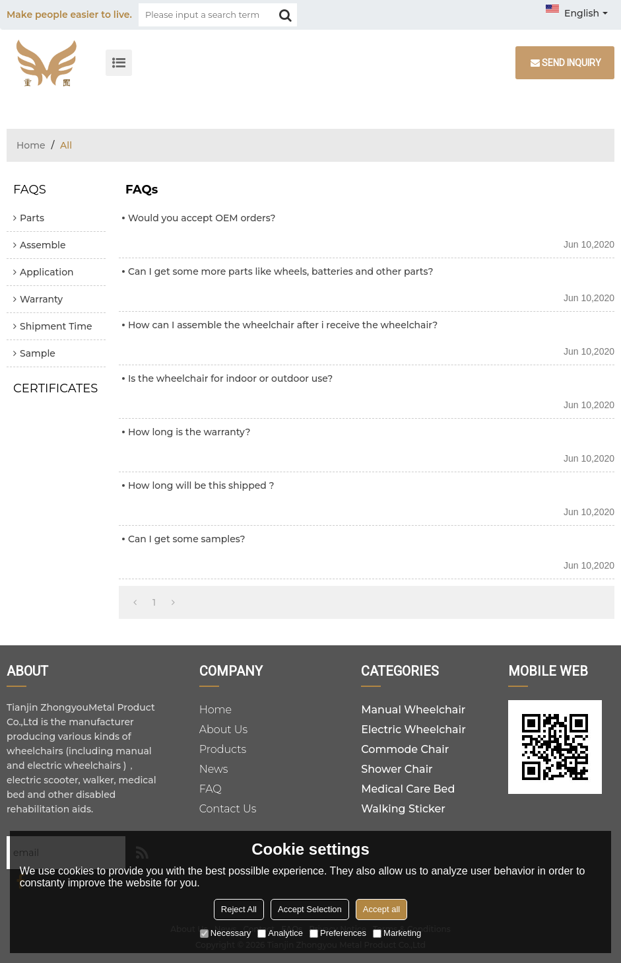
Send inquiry (571, 62)
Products (223, 749)
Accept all (381, 909)
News (213, 769)
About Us (223, 729)
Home (31, 145)
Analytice (280, 933)
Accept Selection (310, 909)
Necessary (225, 933)
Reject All (239, 909)
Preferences (338, 933)
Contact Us (228, 808)
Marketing (397, 933)
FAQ (210, 789)
